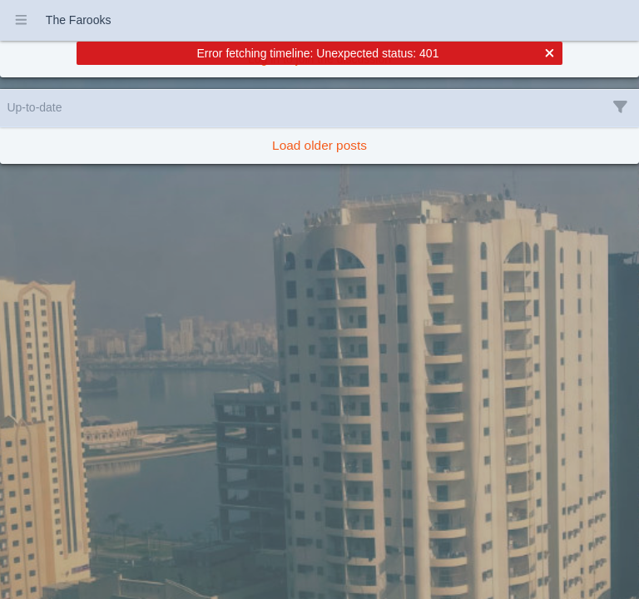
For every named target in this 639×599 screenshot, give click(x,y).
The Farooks (78, 20)
